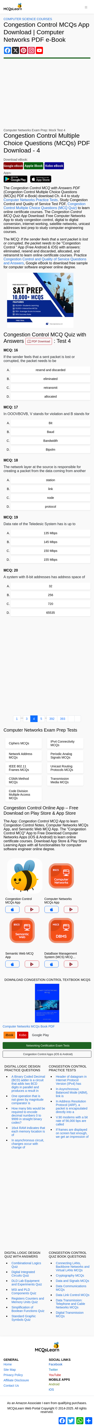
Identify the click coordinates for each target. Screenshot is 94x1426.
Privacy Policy (13, 1375)
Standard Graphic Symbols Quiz (24, 1317)
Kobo (22, 1035)
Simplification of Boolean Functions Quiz (28, 1309)
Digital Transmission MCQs (70, 1314)
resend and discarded (50, 370)
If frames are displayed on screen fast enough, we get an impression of (72, 1133)
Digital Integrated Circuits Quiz (23, 1273)
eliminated (51, 379)
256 (50, 595)
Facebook (55, 1364)
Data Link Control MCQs (73, 1295)
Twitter (53, 1369)
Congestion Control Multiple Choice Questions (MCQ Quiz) (45, 206)
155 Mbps (50, 559)
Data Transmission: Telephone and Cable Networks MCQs (70, 1303)
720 (50, 604)
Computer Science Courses (28, 19)
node (50, 497)
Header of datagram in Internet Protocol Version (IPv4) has (71, 1080)
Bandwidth (50, 440)
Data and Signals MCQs (72, 1281)
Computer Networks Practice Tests (31, 200)
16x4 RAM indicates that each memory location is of (28, 1131)
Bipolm (50, 449)
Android (54, 1384)
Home (8, 1364)
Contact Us (11, 1385)
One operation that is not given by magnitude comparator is (28, 1099)
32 (50, 586)
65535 (50, 612)
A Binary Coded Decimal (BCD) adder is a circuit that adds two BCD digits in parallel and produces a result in (28, 1083)
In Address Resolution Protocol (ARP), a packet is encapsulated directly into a (71, 1107)
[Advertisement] (47, 665)
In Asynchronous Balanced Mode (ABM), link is (72, 1092)
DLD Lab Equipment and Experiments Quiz (27, 1282)
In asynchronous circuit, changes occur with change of (28, 1143)
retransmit (50, 387)
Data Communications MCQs (71, 1287)
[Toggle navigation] (86, 7)
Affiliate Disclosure (16, 1380)
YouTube (55, 1375)
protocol (50, 506)
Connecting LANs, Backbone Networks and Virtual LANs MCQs (73, 1266)
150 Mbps (50, 551)
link (50, 489)
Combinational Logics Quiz (26, 1264)
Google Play (40, 1035)
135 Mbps (50, 533)
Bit (50, 423)
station (50, 480)
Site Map (10, 1369)
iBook (9, 1035)
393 (62, 719)
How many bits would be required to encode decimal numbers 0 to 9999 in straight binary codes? (28, 1115)
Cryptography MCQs (70, 1275)
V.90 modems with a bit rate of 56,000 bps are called (72, 1120)
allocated (50, 396)
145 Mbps (50, 542)
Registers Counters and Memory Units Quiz (28, 1300)
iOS (51, 1389)
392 (51, 719)
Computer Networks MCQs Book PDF (29, 1026)
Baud (50, 432)
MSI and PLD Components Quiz (24, 1291)
